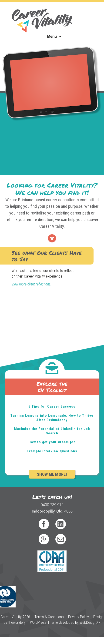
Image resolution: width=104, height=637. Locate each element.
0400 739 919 (52, 504)
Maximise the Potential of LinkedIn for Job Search (52, 431)
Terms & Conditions (49, 617)
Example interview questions (52, 451)
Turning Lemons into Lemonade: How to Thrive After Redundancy (51, 417)
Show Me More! (52, 474)
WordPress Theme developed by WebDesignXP (65, 622)
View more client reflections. (31, 284)
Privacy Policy (78, 617)
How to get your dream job (52, 442)
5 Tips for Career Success (51, 406)
